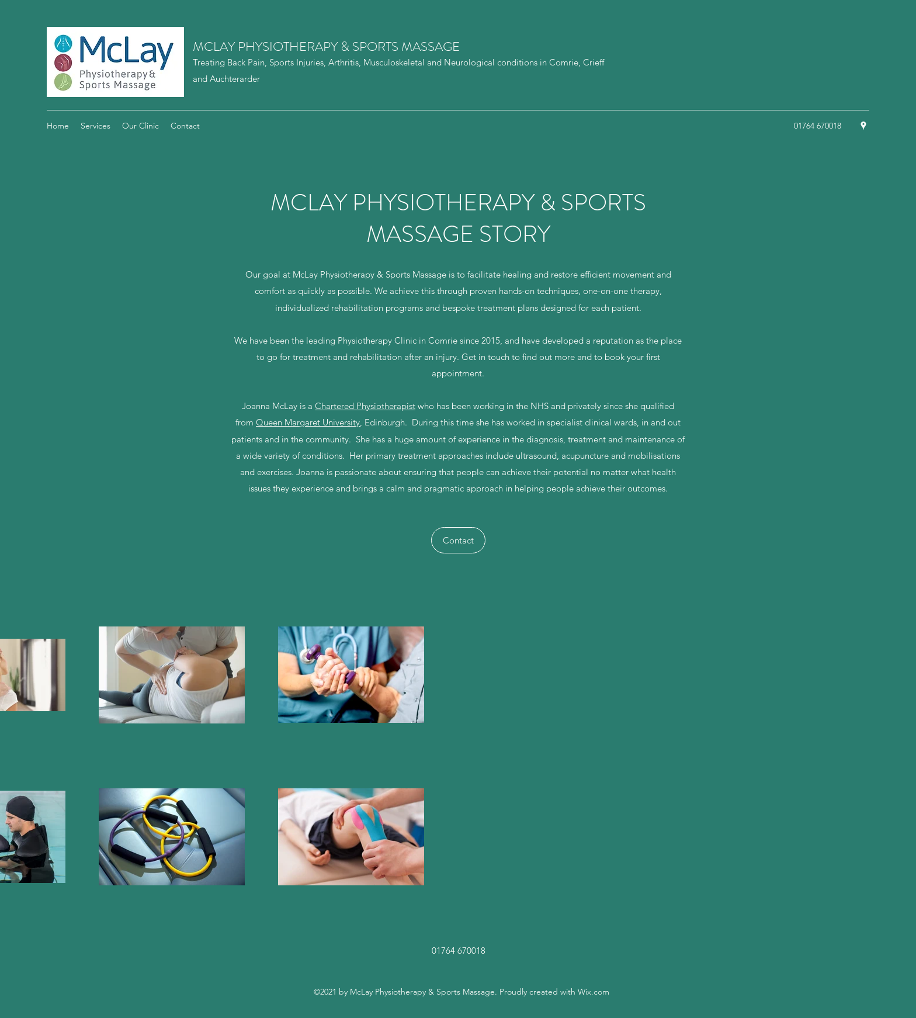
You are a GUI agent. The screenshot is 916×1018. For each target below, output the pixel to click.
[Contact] (458, 540)
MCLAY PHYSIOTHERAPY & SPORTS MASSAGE (326, 46)
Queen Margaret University (308, 422)
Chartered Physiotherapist (365, 405)
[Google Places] (863, 125)
